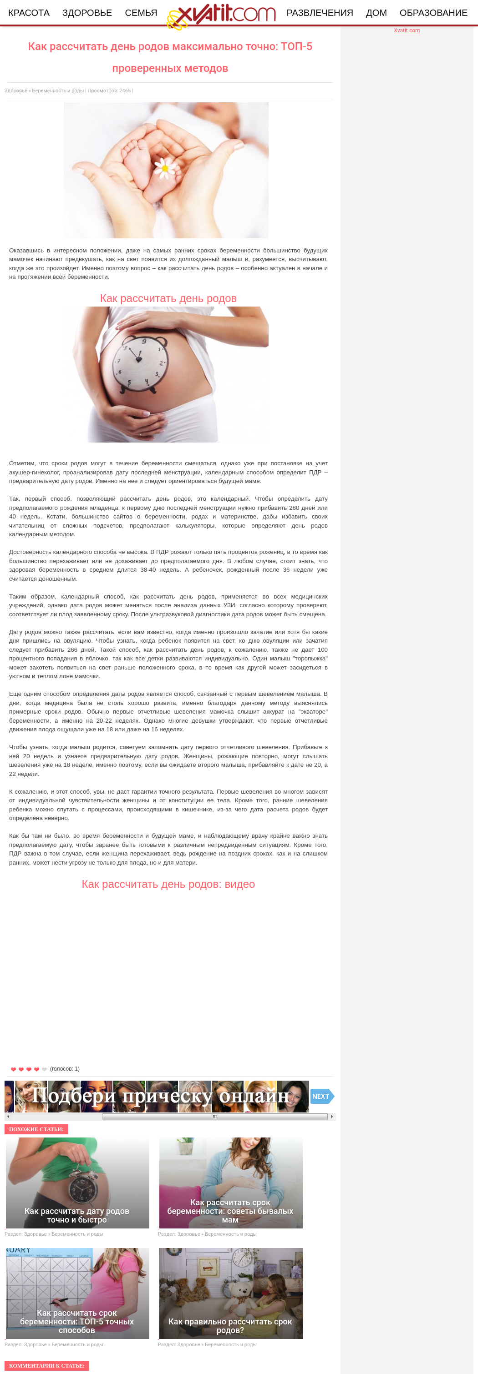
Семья (141, 13)
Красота (29, 13)
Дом (376, 13)
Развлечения (320, 13)
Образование (434, 13)
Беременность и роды (58, 91)
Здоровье (87, 13)
